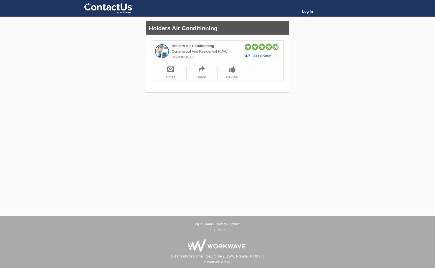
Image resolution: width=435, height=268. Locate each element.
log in (198, 224)
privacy (221, 224)
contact (235, 224)
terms (209, 224)
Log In (307, 11)
